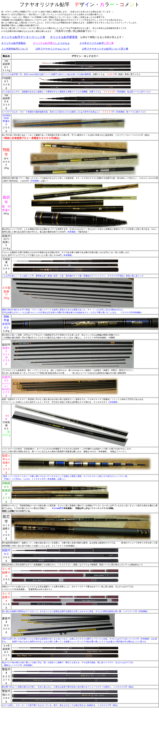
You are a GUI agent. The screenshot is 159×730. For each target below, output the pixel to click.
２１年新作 (14, 48)
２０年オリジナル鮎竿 (96, 43)
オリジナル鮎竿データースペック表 (23, 37)
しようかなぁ (51, 43)
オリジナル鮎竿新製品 (13, 43)
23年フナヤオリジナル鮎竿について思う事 (105, 48)
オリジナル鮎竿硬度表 (64, 37)
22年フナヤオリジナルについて (52, 48)
